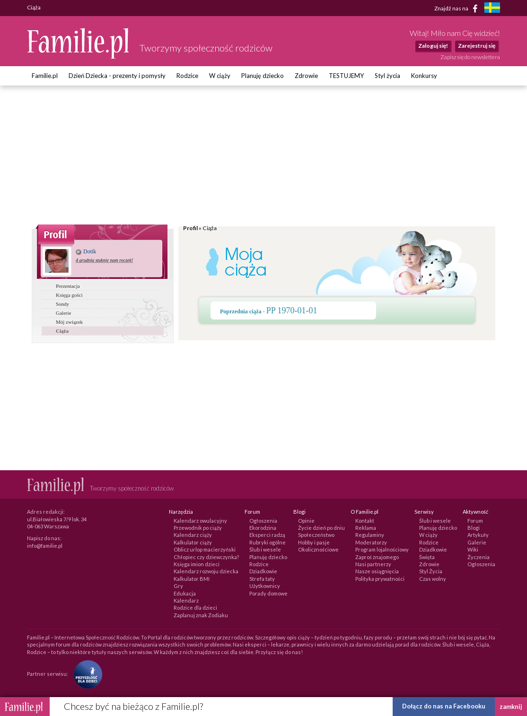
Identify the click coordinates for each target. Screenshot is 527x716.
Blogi (473, 528)
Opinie (306, 521)
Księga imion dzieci (197, 564)
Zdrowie (306, 75)
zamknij (511, 706)
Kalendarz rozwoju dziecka (206, 571)
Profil (190, 228)
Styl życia (387, 75)
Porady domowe (268, 593)
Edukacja (185, 593)
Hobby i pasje (314, 542)
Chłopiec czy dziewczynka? (206, 557)
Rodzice (187, 75)
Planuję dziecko (262, 75)
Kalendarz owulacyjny (200, 521)
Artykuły (478, 535)
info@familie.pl (44, 546)
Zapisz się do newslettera (470, 56)
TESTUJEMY (346, 75)
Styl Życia (430, 571)
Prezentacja (68, 286)
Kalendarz (186, 600)
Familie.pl (45, 75)
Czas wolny (432, 579)
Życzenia (478, 557)
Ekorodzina (262, 528)
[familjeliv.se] (492, 8)
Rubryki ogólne (267, 542)
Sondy (62, 304)
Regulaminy (369, 535)
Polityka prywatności (379, 579)
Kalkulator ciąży (193, 542)
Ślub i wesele (265, 549)
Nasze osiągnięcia (377, 571)
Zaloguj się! (433, 45)
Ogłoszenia (263, 521)
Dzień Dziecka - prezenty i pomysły (117, 75)
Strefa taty (262, 579)
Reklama (365, 528)
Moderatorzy (371, 542)
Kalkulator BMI (192, 579)
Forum (475, 521)
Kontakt (364, 521)
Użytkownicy (264, 586)
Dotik (86, 251)
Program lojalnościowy (382, 549)
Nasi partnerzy (373, 564)
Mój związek (69, 322)
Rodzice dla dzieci (195, 607)
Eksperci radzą (267, 535)
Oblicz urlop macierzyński (205, 549)
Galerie (63, 313)
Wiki (472, 549)
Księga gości (69, 295)
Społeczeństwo (316, 535)
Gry (178, 586)
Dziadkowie (263, 571)
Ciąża (62, 331)
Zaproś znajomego (377, 557)
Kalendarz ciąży (193, 535)
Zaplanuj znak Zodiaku (201, 615)
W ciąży (219, 75)
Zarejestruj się (476, 45)
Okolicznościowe (318, 549)
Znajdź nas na (457, 8)
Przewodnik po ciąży (198, 528)
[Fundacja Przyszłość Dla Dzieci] (85, 674)
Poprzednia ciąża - (268, 311)
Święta (427, 557)
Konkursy (424, 75)
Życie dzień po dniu (321, 528)
